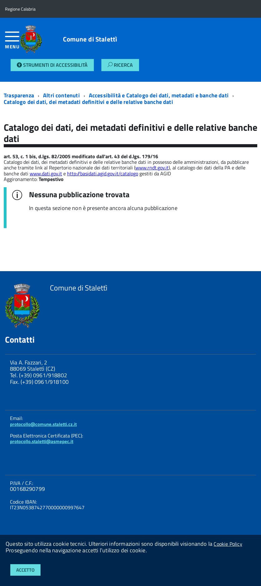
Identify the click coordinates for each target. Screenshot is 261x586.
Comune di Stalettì (90, 39)
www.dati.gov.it (46, 173)
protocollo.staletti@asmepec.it (41, 441)
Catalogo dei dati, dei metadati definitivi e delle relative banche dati (88, 102)
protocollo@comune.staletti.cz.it (43, 424)
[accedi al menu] (12, 42)
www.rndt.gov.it (152, 167)
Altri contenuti (61, 95)
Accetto (25, 570)
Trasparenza (19, 95)
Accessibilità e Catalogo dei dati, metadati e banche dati (159, 95)
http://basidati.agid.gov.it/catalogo (102, 173)
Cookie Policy (228, 544)
